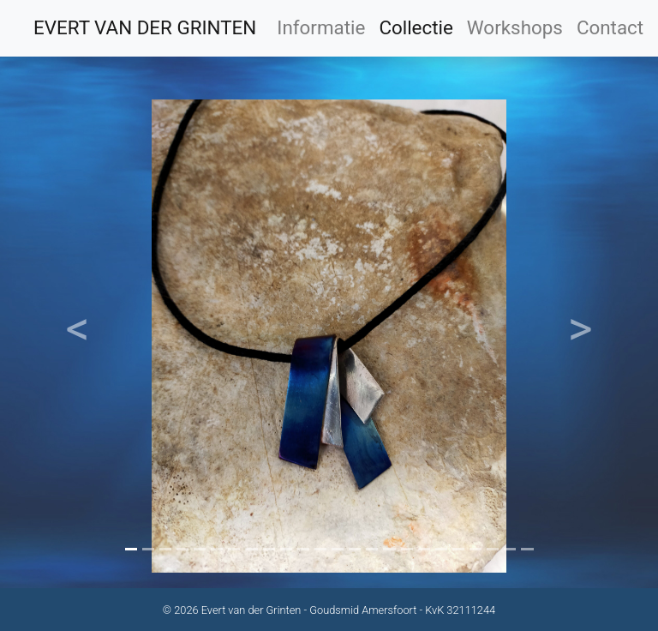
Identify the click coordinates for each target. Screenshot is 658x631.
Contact (610, 27)
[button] (78, 336)
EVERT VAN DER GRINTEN (144, 27)
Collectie (415, 27)
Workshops (515, 27)
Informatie (321, 27)
